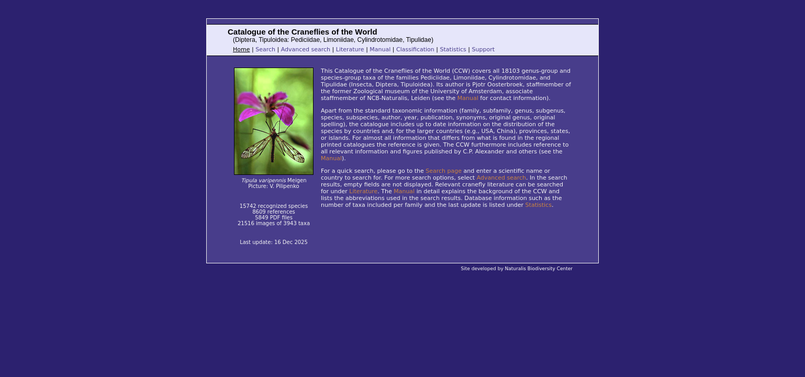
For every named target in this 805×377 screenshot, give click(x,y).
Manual (380, 49)
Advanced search (305, 49)
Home (241, 49)
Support (483, 49)
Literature (350, 49)
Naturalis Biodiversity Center (539, 268)
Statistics (453, 49)
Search (265, 49)
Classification (415, 49)
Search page (444, 171)
